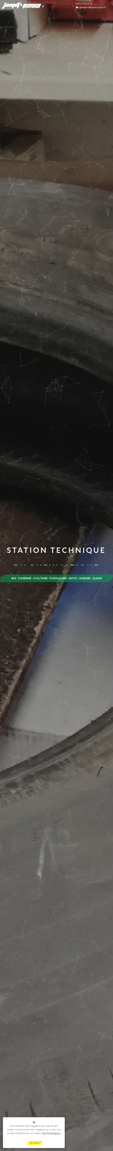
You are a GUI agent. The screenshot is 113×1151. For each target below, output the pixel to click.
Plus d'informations (51, 1133)
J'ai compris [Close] (34, 1143)
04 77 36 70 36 (84, 3)
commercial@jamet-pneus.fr (91, 7)
